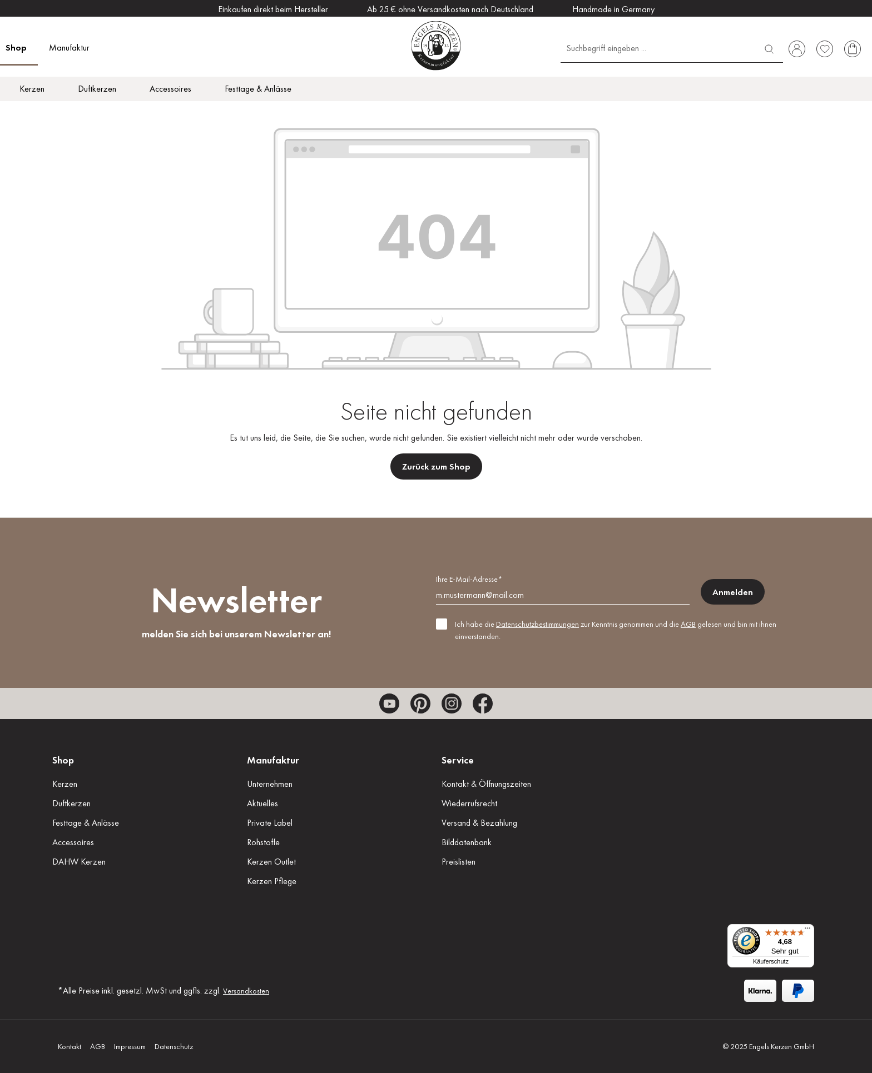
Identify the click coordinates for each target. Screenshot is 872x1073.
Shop (63, 759)
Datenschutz (174, 1046)
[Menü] (807, 930)
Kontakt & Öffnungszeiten (486, 784)
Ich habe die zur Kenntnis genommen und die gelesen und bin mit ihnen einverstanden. (615, 630)
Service (458, 759)
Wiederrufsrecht (469, 803)
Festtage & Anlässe (85, 823)
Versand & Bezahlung (479, 823)
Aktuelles (262, 803)
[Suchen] (769, 47)
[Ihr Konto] (797, 49)
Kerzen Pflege (271, 881)
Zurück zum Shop (436, 466)
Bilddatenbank (467, 842)
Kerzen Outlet (271, 861)
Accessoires (73, 842)
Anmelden (732, 592)
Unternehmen (270, 784)
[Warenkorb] (852, 49)
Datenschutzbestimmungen (537, 624)
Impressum (130, 1046)
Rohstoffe (263, 842)
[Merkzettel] (825, 49)
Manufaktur (273, 759)
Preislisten (458, 861)
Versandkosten (246, 991)
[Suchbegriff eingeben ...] (658, 47)
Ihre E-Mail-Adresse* (469, 579)
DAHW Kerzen (79, 861)
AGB (688, 624)
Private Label (270, 823)
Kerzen (64, 784)
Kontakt (69, 1046)
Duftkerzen (71, 803)
